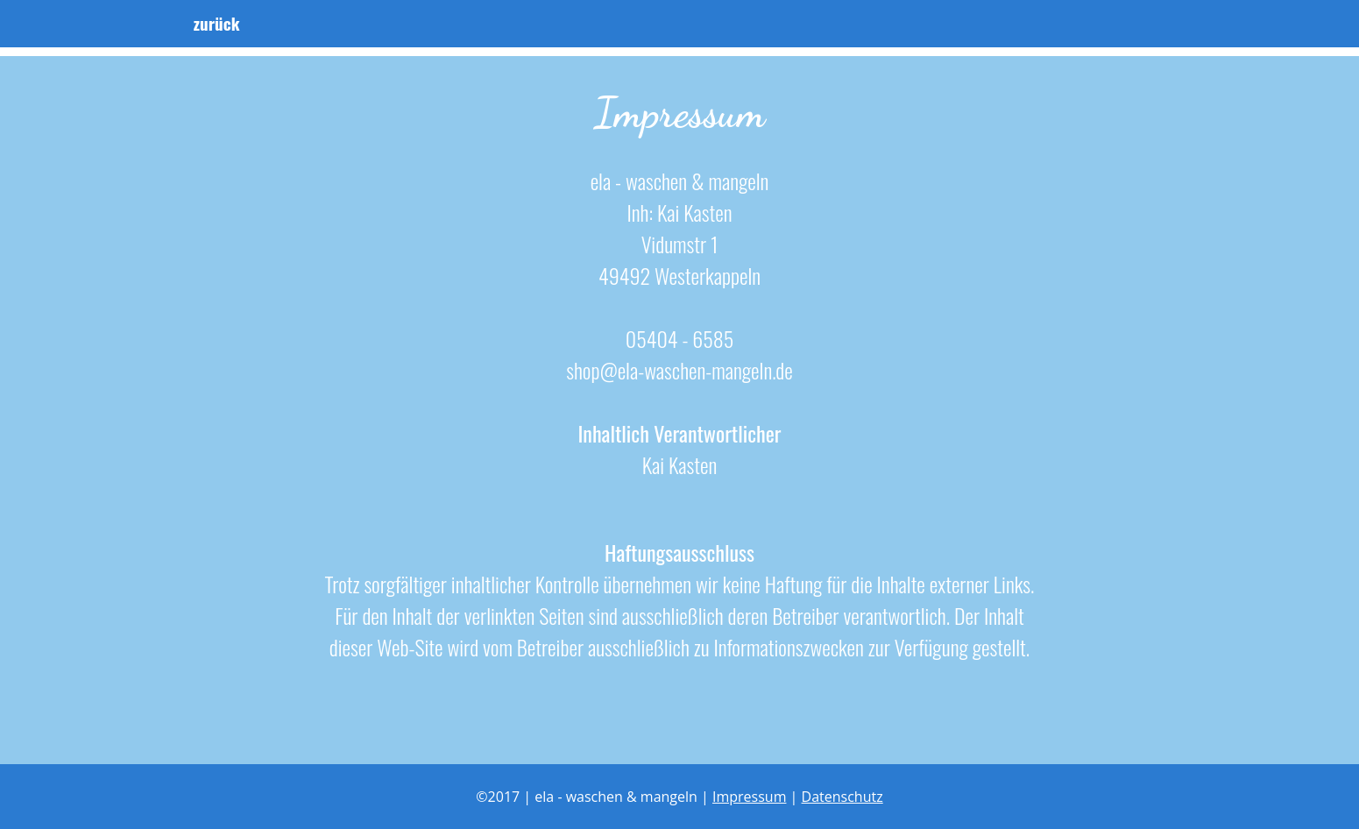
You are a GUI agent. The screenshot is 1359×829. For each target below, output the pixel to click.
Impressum (749, 796)
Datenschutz (842, 796)
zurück (232, 28)
